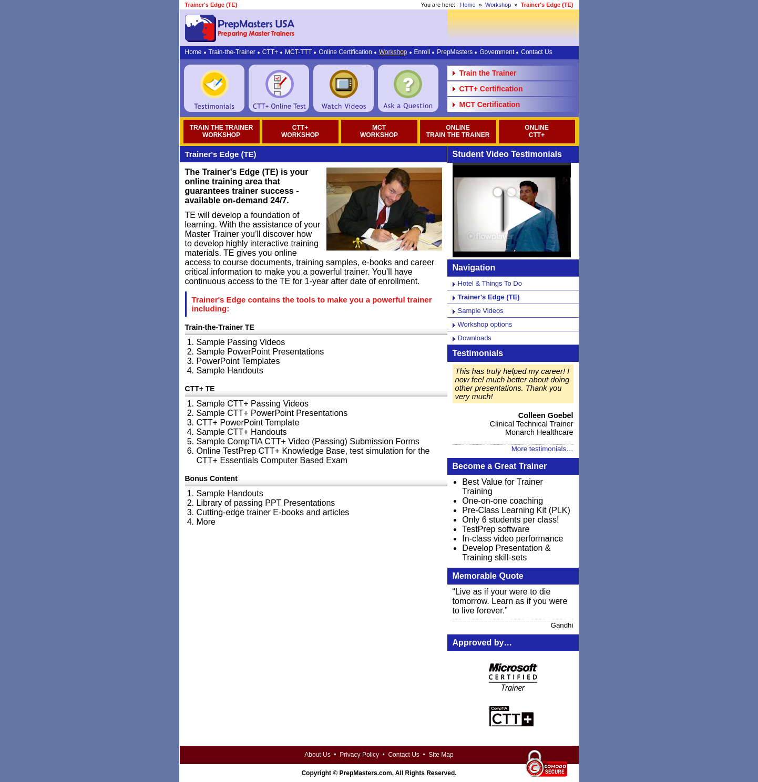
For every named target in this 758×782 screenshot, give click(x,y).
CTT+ (270, 52)
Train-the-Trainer (232, 52)
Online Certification (345, 52)
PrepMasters (455, 52)
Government (496, 52)
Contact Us (536, 52)
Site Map (440, 754)
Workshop (498, 5)
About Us (317, 754)
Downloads (474, 338)
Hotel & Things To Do (490, 283)
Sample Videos (481, 311)
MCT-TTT (298, 52)
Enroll (422, 52)
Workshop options (485, 324)
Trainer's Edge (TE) (489, 297)
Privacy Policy (359, 754)
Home (467, 5)
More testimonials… (542, 449)
